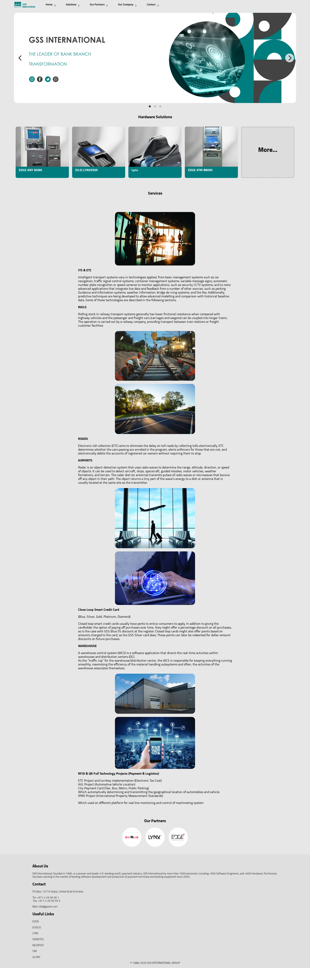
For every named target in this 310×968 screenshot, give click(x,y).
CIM (34, 951)
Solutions (73, 4)
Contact (153, 4)
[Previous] (20, 57)
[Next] (289, 57)
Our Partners (99, 4)
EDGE (35, 921)
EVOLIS (36, 927)
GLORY (36, 957)
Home (51, 4)
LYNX (35, 933)
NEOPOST (38, 945)
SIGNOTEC (38, 939)
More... (267, 150)
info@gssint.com (47, 906)
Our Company (127, 4)
